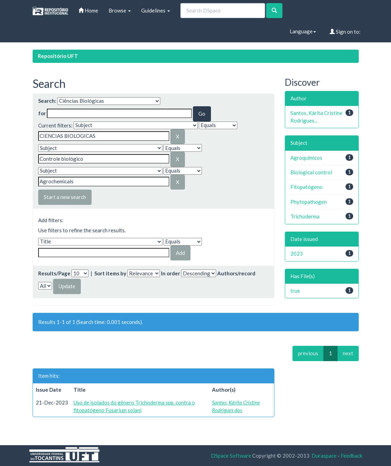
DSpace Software (231, 455)
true (295, 291)
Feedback (351, 455)
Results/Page (54, 273)
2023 (296, 253)
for (42, 113)
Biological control (311, 172)
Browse (120, 10)
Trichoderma (305, 216)
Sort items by (110, 273)
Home (88, 10)
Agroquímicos (306, 158)
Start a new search (65, 197)
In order (170, 273)
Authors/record (236, 273)
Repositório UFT (58, 56)
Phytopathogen (308, 202)
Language (303, 31)
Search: (47, 101)
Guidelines (155, 10)
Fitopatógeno (306, 187)
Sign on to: (345, 31)
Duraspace (324, 455)
